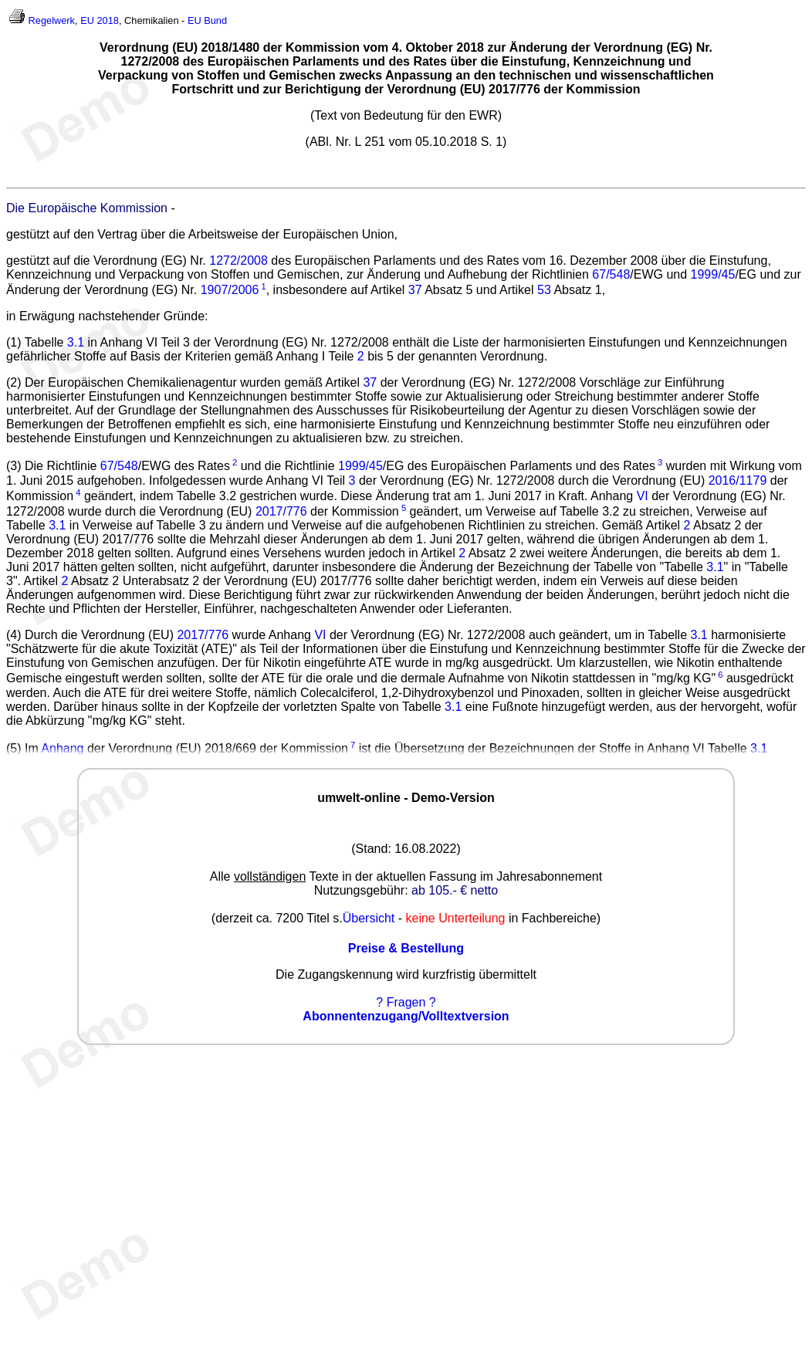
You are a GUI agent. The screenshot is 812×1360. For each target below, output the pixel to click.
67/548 (611, 274)
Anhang (62, 748)
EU (194, 20)
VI (642, 495)
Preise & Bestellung (406, 948)
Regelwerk (52, 20)
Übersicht (369, 918)
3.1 (75, 342)
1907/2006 (230, 289)
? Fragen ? (405, 1002)
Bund (215, 20)
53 (544, 289)
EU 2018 (99, 20)
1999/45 (713, 274)
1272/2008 (238, 260)
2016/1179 (738, 480)
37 (415, 289)
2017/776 (281, 511)
